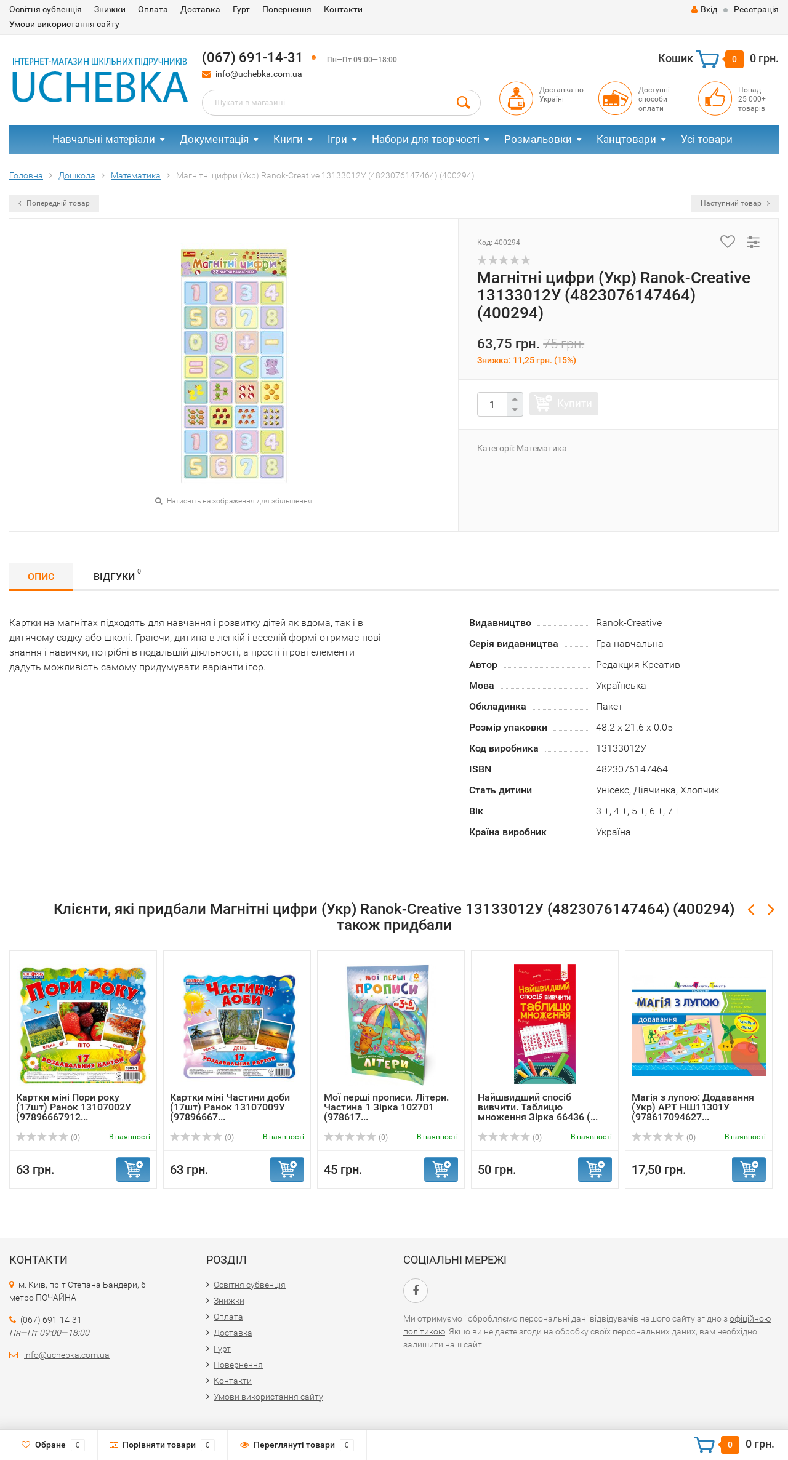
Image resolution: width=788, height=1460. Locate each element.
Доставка (200, 9)
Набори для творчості (426, 139)
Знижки (110, 9)
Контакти (343, 9)
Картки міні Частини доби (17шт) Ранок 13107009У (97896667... (230, 1107)
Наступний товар (735, 203)
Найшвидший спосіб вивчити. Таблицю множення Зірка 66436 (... (538, 1107)
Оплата (153, 9)
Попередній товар (54, 203)
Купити (574, 403)
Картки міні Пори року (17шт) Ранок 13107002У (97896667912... (73, 1107)
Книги (288, 139)
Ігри (337, 139)
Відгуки (117, 574)
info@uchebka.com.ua (258, 74)
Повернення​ (287, 9)
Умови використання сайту (64, 24)
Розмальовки (538, 139)
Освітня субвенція (45, 9)
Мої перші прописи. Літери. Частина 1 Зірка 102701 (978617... (386, 1107)
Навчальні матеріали (103, 139)
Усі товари (707, 139)
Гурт (241, 9)
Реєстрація (756, 9)
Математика (542, 448)
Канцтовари (626, 139)
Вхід (704, 9)
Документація (214, 139)
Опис (41, 576)
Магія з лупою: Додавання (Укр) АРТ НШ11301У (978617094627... (693, 1107)
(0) (48, 1137)
